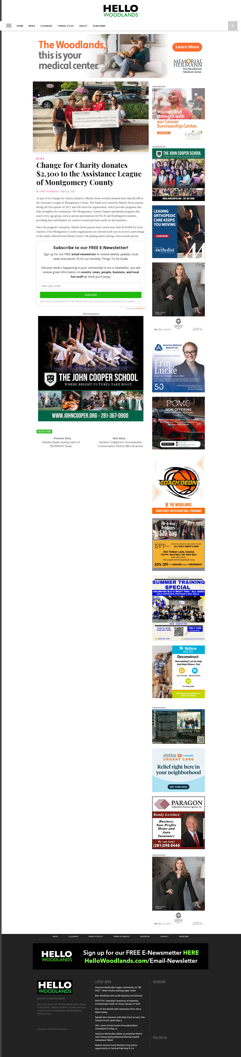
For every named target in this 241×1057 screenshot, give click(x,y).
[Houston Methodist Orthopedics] (178, 257)
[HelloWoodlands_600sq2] (178, 200)
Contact (164, 936)
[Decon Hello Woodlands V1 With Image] (178, 697)
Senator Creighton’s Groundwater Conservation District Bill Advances (120, 444)
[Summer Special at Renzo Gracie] (178, 640)
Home (20, 26)
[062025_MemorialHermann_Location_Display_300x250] (178, 791)
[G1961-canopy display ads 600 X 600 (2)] (178, 140)
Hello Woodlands (49, 191)
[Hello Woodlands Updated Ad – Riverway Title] (178, 743)
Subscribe (99, 26)
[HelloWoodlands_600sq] (90, 420)
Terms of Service (121, 936)
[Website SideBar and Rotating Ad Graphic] (178, 513)
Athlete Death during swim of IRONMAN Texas (61, 444)
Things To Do (65, 26)
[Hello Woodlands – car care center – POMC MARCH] (178, 448)
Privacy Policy (96, 936)
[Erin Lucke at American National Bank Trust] (178, 391)
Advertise (145, 936)
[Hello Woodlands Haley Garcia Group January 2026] (178, 331)
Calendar (46, 26)
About (83, 26)
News (31, 26)
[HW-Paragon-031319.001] (178, 848)
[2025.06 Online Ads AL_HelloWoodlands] (178, 570)
